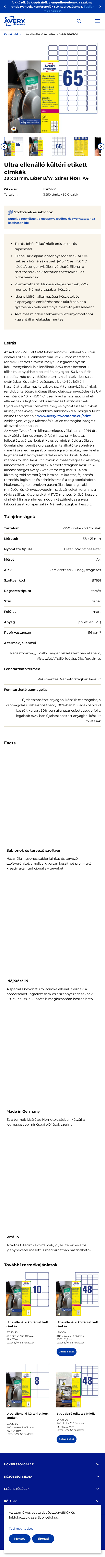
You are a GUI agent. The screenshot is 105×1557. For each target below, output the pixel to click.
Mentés (19, 1538)
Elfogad (43, 1538)
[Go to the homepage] (14, 22)
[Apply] (79, 21)
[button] (13, 146)
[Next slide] (101, 146)
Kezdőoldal (11, 34)
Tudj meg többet (21, 1528)
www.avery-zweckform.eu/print (64, 416)
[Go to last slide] (4, 146)
